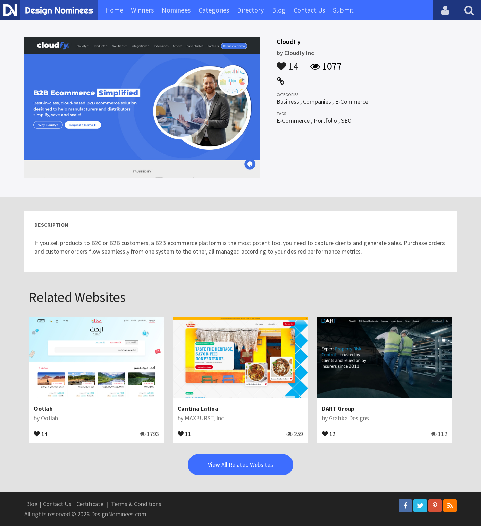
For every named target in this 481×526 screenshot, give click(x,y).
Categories (214, 10)
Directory (250, 10)
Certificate (89, 504)
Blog (278, 10)
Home (114, 10)
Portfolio (325, 120)
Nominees (176, 10)
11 (184, 433)
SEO (346, 120)
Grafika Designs (349, 418)
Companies (317, 101)
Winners (142, 10)
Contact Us (309, 10)
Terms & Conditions (136, 504)
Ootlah (43, 408)
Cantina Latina (198, 408)
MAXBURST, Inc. (205, 418)
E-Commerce (351, 101)
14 (287, 62)
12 (328, 433)
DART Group (338, 408)
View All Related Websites (240, 465)
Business (288, 101)
